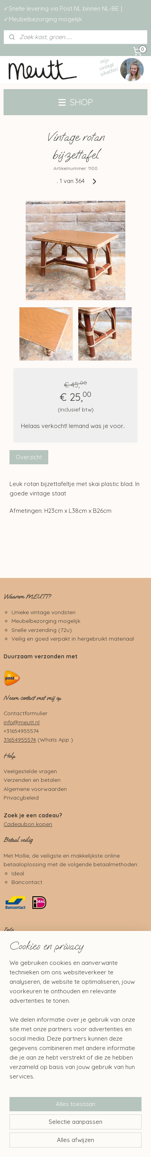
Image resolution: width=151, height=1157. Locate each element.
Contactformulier (25, 713)
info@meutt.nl (22, 722)
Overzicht (29, 457)
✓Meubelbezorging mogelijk (43, 19)
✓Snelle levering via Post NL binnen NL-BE (61, 8)
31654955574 (20, 739)
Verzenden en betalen (32, 779)
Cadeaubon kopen (28, 824)
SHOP (76, 102)
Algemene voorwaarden (35, 788)
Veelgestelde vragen (30, 771)
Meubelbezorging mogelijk (45, 620)
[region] (75, 1023)
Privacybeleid (21, 797)
